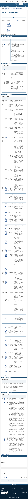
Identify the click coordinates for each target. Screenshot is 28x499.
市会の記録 (14, 8)
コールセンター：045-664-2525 (15, 490)
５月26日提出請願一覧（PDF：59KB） (7, 464)
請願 (2, 383)
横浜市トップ (7, 1)
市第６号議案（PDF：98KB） (6, 227)
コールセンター (13, 1)
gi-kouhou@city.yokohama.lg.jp (10, 473)
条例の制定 (8, 23)
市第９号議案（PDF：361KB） (6, 251)
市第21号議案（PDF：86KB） (6, 346)
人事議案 (2, 72)
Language (23, 488)
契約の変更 (3, 357)
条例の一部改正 (9, 24)
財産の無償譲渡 (3, 272)
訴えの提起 (8, 28)
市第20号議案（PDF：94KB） (6, 339)
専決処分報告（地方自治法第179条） (3, 139)
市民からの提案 (14, 493)
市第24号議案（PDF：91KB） (6, 366)
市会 (11, 8)
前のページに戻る (5, 477)
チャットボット (17, 1)
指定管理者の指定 (9, 30)
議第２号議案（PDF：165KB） (4, 401)
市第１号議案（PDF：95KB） (6, 189)
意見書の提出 (2, 400)
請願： (18, 20)
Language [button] (10, 1)
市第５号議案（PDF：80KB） (6, 220)
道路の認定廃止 (9, 26)
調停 (7, 29)
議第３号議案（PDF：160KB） (4, 439)
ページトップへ (14, 484)
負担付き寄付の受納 (3, 281)
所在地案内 (13, 488)
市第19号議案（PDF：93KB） (6, 332)
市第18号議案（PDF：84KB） (6, 326)
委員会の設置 (2, 44)
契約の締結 (8, 31)
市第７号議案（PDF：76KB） (6, 233)
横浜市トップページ (7, 8)
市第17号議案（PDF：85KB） (6, 317)
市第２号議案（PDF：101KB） (6, 196)
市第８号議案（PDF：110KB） (6, 242)
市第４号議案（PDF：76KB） (6, 214)
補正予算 (3, 371)
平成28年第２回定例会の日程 (5, 454)
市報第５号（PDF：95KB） (6, 139)
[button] (14, 480)
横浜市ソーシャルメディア (24, 493)
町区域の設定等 (9, 25)
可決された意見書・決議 (4, 461)
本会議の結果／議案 (18, 8)
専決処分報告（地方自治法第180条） (3, 102)
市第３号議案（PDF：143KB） (6, 205)
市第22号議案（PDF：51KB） (6, 353)
